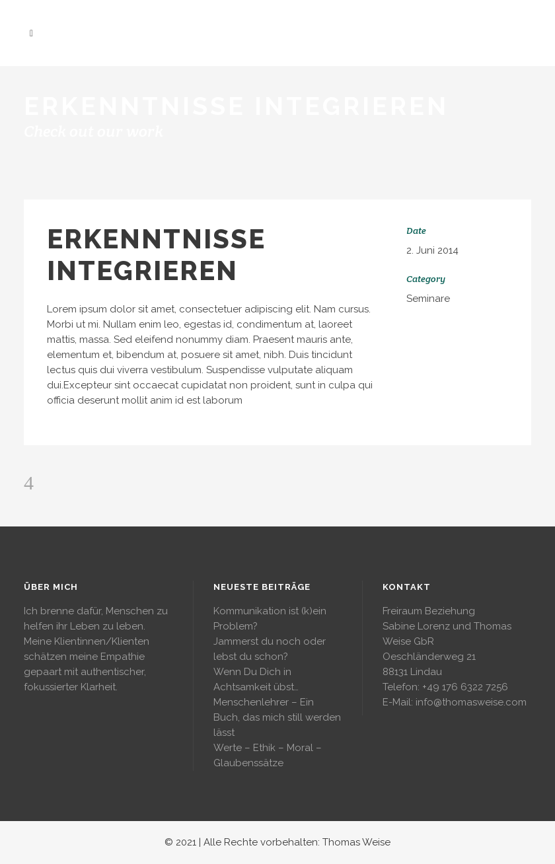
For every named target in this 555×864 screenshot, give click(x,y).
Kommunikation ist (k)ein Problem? (269, 618)
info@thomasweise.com (471, 702)
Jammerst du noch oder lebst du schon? (269, 649)
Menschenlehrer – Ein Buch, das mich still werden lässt (277, 717)
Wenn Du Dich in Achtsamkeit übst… (256, 679)
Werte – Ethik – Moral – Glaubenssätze (267, 755)
